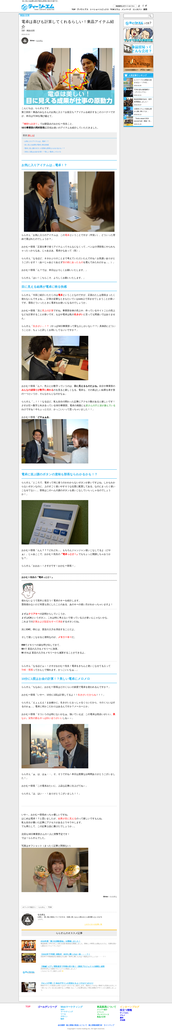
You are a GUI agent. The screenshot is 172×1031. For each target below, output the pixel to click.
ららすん (39, 41)
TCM (50, 907)
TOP (74, 9)
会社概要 (61, 1025)
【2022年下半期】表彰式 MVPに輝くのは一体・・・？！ (65, 954)
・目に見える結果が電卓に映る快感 (36, 145)
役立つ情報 (126, 1010)
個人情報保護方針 (95, 1025)
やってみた (124, 1013)
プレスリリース (103, 1014)
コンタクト (137, 9)
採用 (145, 9)
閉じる (31, 135)
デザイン (64, 1016)
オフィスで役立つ (28, 907)
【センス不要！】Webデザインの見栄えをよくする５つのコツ (67, 983)
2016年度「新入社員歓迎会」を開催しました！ (60, 941)
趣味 (121, 1018)
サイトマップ (109, 1025)
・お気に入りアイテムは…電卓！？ (36, 141)
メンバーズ (126, 9)
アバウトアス (82, 9)
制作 (62, 1019)
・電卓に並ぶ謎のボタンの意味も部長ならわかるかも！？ (44, 148)
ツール (63, 1014)
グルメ (122, 1015)
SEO (62, 1009)
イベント (100, 1012)
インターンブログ (129, 1007)
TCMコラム (115, 9)
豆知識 (122, 1020)
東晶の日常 (25, 15)
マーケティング (67, 1012)
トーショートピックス (99, 9)
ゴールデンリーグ (47, 1007)
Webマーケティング (72, 1007)
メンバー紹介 (102, 1010)
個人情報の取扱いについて (76, 1025)
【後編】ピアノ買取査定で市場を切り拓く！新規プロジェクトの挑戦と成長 (73, 966)
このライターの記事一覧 (93, 924)
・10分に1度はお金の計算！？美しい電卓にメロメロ (42, 152)
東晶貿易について (106, 1007)
